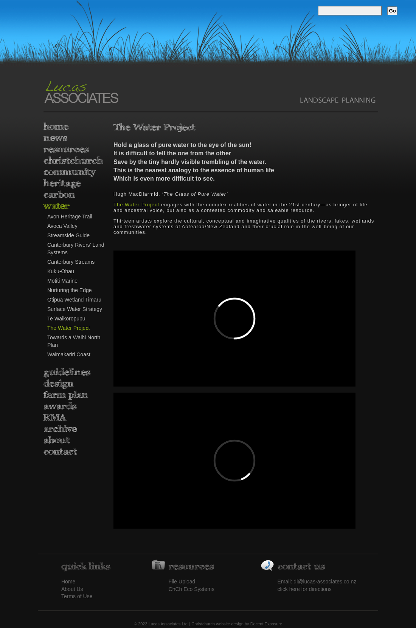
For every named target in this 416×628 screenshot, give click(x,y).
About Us (72, 589)
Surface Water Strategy (74, 309)
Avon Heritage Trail (69, 216)
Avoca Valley (62, 226)
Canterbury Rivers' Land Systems (75, 248)
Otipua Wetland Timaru (74, 300)
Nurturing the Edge (69, 290)
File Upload (182, 582)
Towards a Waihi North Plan (73, 341)
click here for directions (305, 589)
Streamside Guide (68, 235)
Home (68, 582)
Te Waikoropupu (66, 319)
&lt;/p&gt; (234, 461)
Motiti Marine (62, 281)
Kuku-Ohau (60, 271)
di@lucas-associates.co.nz (324, 582)
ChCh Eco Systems (191, 589)
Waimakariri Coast (68, 354)
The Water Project (68, 328)
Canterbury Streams (71, 262)
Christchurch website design (217, 624)
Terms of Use (76, 596)
